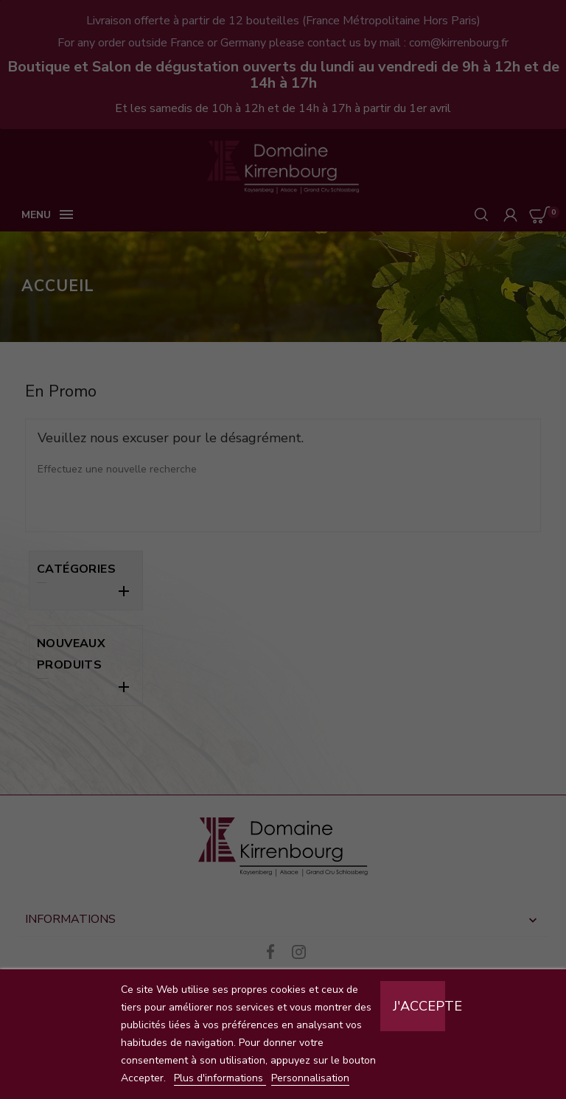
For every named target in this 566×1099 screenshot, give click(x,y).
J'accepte (419, 1006)
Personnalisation (310, 1078)
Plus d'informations (220, 1078)
